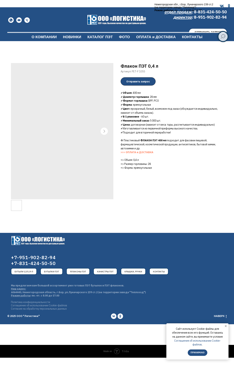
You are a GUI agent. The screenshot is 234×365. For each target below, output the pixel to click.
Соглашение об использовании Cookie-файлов (39, 312)
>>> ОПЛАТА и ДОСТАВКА (137, 159)
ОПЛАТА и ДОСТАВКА (156, 44)
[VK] (90, 6)
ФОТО (124, 44)
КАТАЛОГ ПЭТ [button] (100, 44)
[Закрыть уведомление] (226, 326)
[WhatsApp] (11, 27)
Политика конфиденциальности (30, 309)
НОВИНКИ (72, 44)
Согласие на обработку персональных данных (39, 316)
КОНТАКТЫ (192, 44)
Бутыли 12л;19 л (24, 278)
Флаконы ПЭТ (78, 278)
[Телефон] (27, 27)
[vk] (113, 323)
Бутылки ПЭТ (51, 278)
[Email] (19, 27)
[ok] (120, 323)
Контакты (159, 278)
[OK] (97, 6)
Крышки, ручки (133, 278)
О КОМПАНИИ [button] (44, 44)
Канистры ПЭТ (105, 278)
